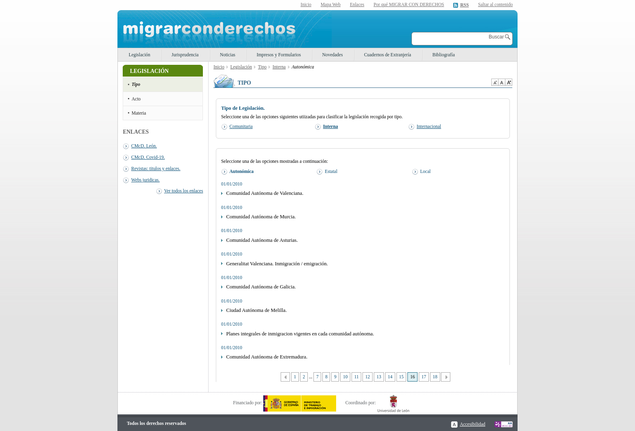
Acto (136, 98)
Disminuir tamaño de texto (494, 82)
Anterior (285, 377)
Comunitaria (241, 126)
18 (435, 376)
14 (390, 376)
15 (401, 376)
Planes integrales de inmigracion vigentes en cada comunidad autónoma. (300, 334)
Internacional (429, 126)
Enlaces (357, 4)
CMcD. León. (144, 145)
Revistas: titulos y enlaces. (155, 168)
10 (345, 376)
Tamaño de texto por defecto (501, 82)
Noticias (227, 54)
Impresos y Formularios (279, 54)
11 (356, 376)
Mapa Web (331, 4)
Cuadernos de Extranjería (387, 54)
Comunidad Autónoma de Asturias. (262, 240)
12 (367, 376)
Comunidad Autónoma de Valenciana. (265, 193)
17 (424, 376)
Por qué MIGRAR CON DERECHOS (408, 4)
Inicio (305, 4)
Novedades (332, 54)
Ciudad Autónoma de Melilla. (256, 310)
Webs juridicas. (145, 179)
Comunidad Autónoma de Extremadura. (267, 357)
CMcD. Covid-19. (148, 157)
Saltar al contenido (495, 4)
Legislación (139, 54)
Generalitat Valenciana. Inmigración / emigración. (277, 264)
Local (425, 171)
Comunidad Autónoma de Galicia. (261, 287)
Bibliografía (444, 54)
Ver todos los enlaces (183, 190)
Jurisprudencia (185, 54)
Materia (139, 113)
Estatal (331, 171)
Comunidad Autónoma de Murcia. (261, 217)
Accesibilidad (472, 424)
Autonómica (242, 171)
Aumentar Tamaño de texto (508, 82)
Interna (279, 66)
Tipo (136, 84)
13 (379, 376)
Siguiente (445, 377)
